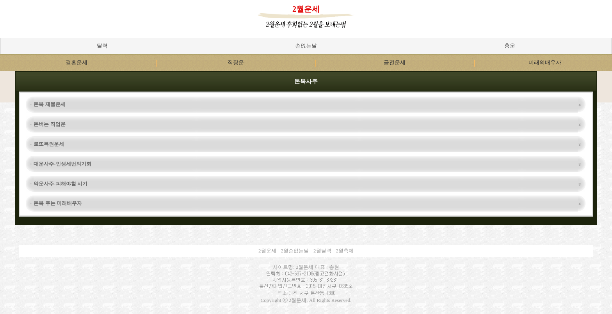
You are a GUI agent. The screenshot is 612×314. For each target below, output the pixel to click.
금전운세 (395, 62)
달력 (102, 46)
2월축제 (345, 251)
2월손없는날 (295, 251)
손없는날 (306, 46)
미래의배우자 (544, 62)
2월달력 (322, 251)
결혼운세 (76, 62)
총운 (509, 46)
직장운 (236, 62)
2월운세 (306, 9)
